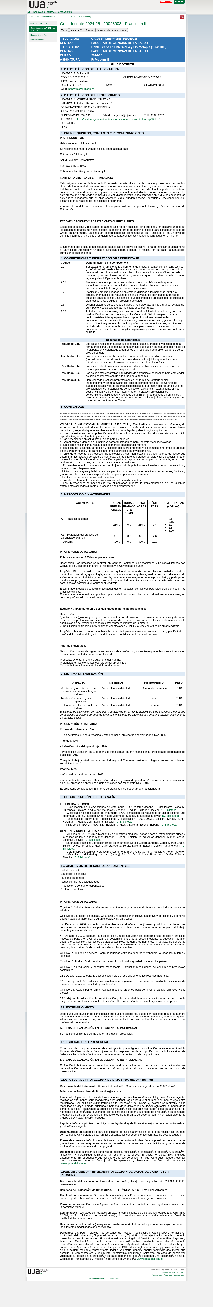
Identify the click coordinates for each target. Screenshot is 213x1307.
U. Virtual (179, 2)
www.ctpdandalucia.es (73, 1163)
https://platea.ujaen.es (81, 89)
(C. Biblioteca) (168, 810)
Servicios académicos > (45, 17)
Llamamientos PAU (38, 40)
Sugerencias (179, 1275)
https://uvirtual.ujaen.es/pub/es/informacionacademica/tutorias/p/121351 (118, 119)
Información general (44, 12)
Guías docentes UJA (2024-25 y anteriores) (43, 29)
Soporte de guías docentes (173, 1272)
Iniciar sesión (166, 2)
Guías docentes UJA (38, 23)
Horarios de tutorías (38, 35)
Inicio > (31, 17)
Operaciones (65, 12)
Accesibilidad (157, 1275)
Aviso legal (168, 1275)
